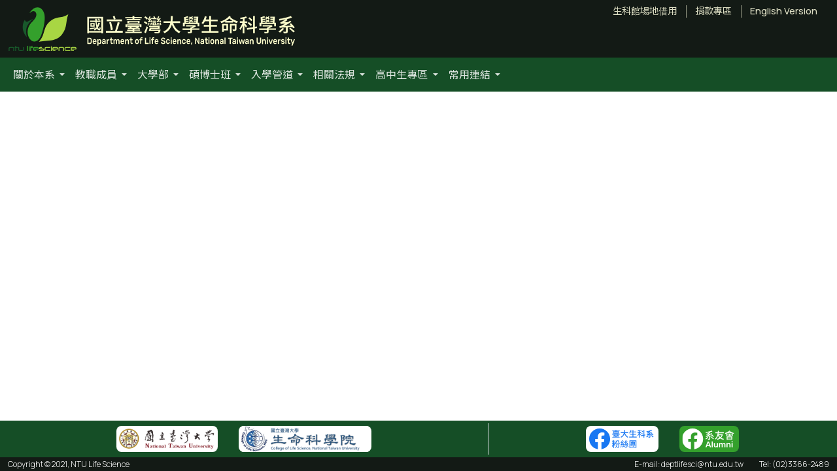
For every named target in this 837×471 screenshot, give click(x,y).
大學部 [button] (154, 74)
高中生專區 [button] (402, 74)
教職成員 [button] (97, 74)
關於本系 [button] (35, 74)
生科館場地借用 (645, 11)
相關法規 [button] (335, 74)
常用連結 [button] (470, 74)
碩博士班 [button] (211, 74)
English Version (783, 11)
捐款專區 (713, 11)
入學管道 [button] (273, 74)
